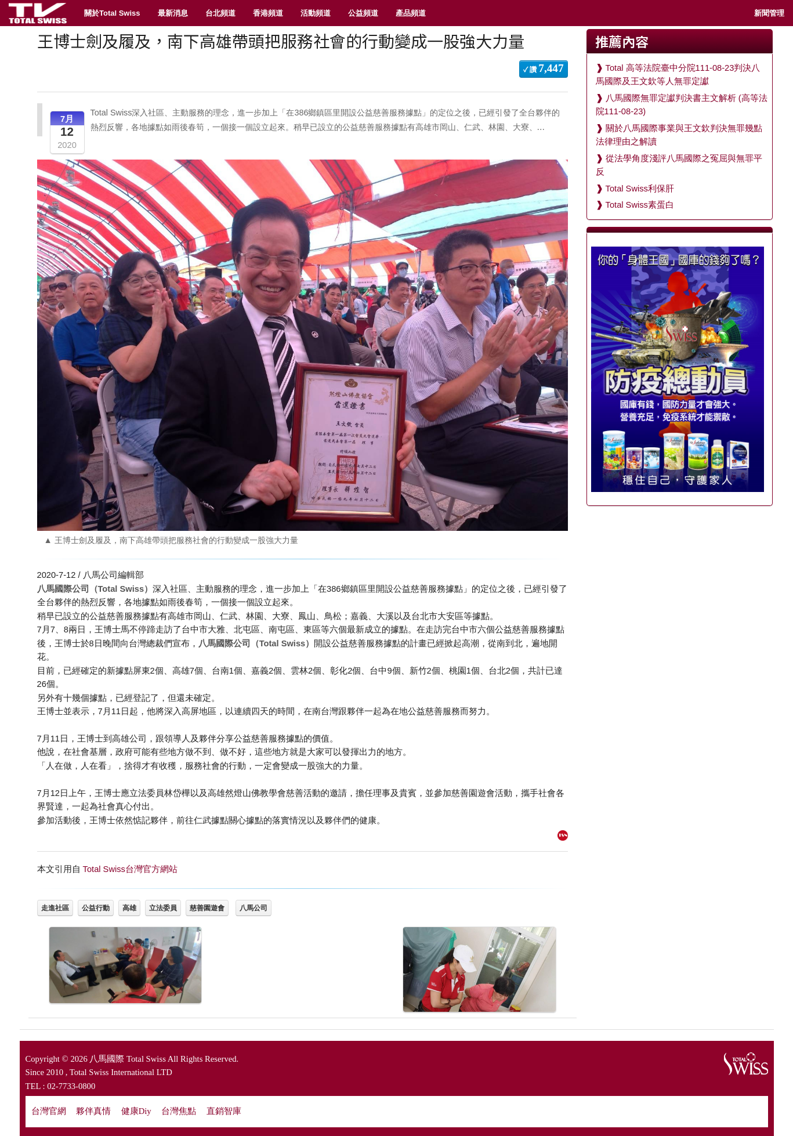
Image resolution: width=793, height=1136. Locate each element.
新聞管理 (769, 13)
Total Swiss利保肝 (640, 188)
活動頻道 (315, 13)
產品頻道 (411, 13)
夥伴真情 (93, 1111)
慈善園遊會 (207, 908)
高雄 (129, 908)
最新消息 (173, 13)
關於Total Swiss (112, 13)
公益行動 (96, 908)
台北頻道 (220, 13)
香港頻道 (268, 13)
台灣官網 (48, 1111)
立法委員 (163, 908)
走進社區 (55, 908)
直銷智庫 (224, 1111)
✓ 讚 (543, 68)
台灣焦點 (178, 1111)
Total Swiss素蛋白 (640, 204)
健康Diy (136, 1111)
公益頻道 (363, 13)
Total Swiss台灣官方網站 (130, 869)
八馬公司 (253, 908)
